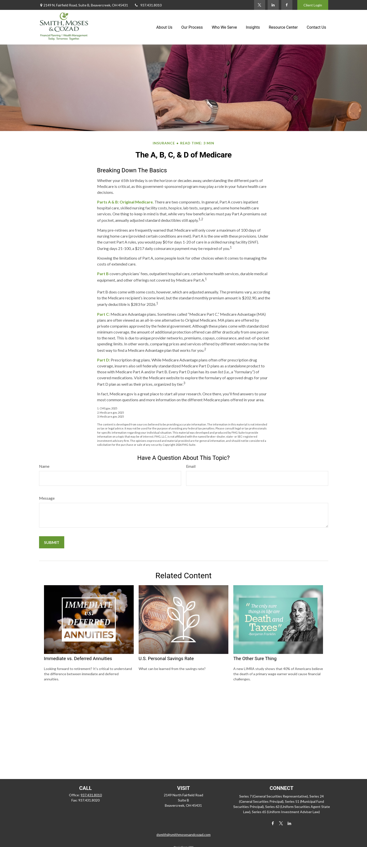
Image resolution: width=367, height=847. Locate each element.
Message (47, 498)
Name (44, 466)
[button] (164, 27)
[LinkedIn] (273, 5)
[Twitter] (259, 5)
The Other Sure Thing (255, 658)
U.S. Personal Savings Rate (166, 658)
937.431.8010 (148, 5)
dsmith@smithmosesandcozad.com (183, 834)
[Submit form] (51, 542)
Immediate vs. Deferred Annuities (78, 658)
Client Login (312, 5)
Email (190, 466)
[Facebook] (286, 5)
